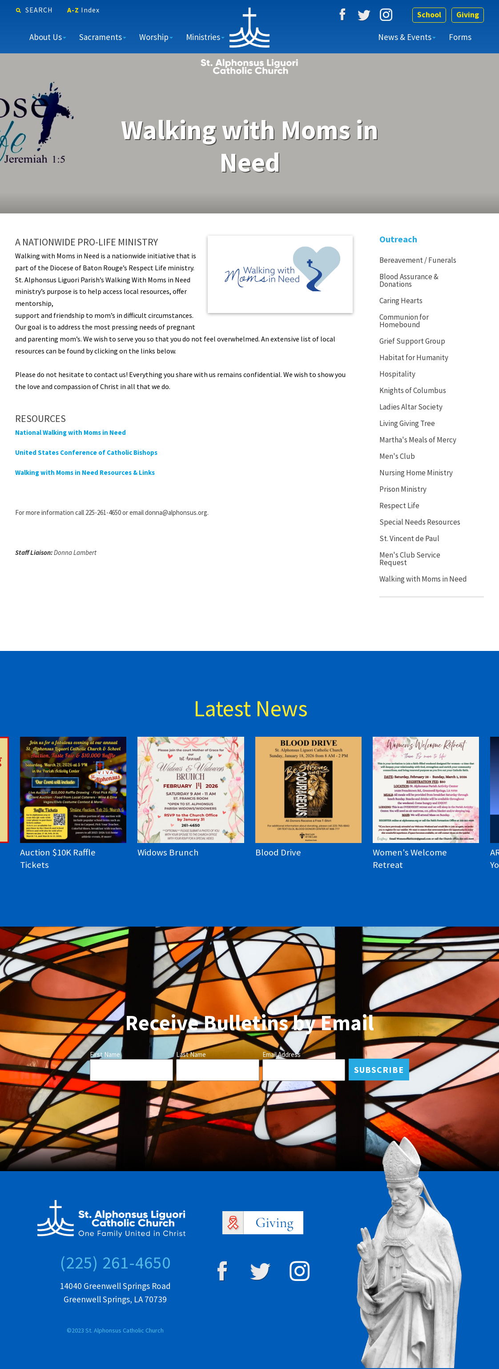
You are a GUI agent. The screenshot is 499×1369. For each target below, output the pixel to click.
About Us (45, 37)
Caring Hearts (401, 300)
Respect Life (399, 505)
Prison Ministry (403, 489)
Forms (460, 37)
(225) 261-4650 (115, 1262)
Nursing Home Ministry (416, 473)
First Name (105, 1054)
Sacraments (100, 37)
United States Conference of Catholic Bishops (86, 452)
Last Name (191, 1054)
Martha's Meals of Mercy (417, 440)
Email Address (281, 1054)
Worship (154, 37)
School (428, 15)
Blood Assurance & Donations (409, 280)
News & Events (404, 37)
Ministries (203, 37)
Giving (467, 15)
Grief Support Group (412, 341)
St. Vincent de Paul (409, 538)
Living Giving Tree (407, 423)
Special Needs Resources (419, 522)
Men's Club (397, 456)
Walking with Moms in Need (423, 579)
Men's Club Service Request (409, 558)
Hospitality (397, 374)
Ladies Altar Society (411, 407)
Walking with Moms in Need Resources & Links (85, 472)
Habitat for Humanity (413, 357)
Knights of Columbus (412, 390)
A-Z (83, 9)
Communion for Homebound (404, 320)
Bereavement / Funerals (417, 260)
